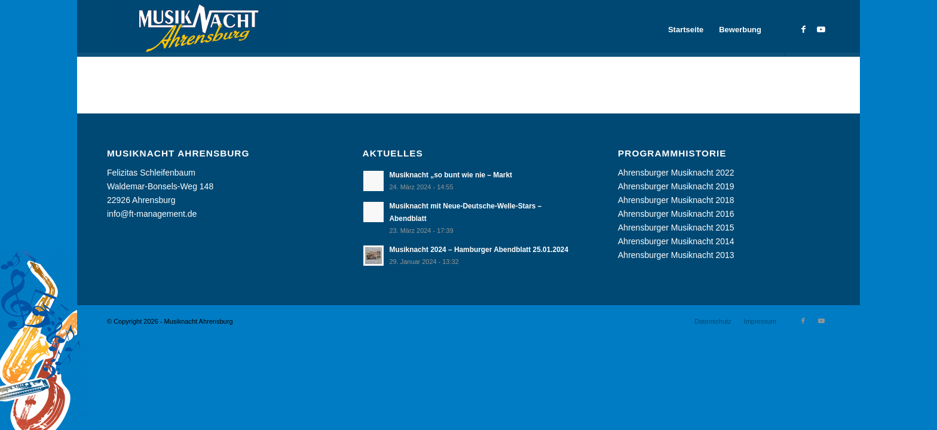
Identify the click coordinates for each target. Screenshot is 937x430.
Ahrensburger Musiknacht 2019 (676, 186)
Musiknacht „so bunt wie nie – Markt (451, 175)
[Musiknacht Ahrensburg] (196, 30)
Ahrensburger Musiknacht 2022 (676, 172)
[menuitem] (685, 30)
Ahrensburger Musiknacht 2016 (676, 214)
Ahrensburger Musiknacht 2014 (676, 241)
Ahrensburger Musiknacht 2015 (676, 227)
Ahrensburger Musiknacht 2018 (676, 200)
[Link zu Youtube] (821, 29)
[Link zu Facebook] (803, 29)
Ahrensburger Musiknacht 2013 (676, 255)
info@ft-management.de (152, 214)
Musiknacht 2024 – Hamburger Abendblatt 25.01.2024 (479, 249)
